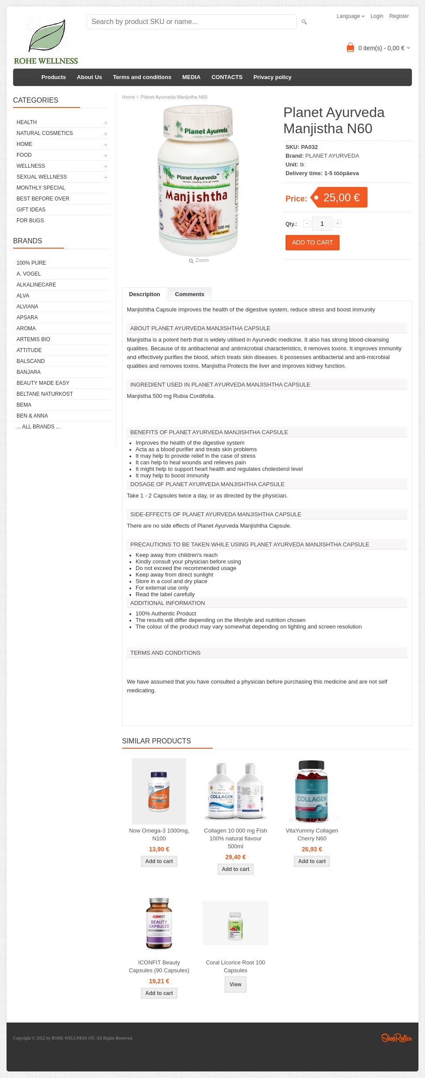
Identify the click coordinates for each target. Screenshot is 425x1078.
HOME (24, 144)
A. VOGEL (29, 274)
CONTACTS (226, 77)
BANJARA (29, 372)
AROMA (26, 328)
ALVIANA (27, 307)
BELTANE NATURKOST (45, 394)
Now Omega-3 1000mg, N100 (159, 834)
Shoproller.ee (396, 1037)
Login (377, 16)
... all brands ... (38, 427)
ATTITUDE (29, 350)
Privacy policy (272, 77)
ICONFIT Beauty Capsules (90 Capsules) (159, 966)
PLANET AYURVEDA (333, 155)
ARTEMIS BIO (33, 339)
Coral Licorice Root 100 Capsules (235, 966)
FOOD (24, 155)
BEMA (24, 405)
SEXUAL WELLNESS (42, 177)
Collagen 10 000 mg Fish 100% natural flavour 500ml (235, 838)
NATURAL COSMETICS (45, 133)
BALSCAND (31, 361)
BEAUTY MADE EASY (43, 383)
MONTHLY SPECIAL (41, 188)
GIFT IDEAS (31, 210)
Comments (189, 294)
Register (399, 16)
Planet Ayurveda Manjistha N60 (174, 97)
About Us (89, 77)
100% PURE (31, 263)
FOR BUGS (30, 221)
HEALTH (27, 122)
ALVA (23, 296)
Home (128, 97)
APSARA (27, 317)
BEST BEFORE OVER (43, 199)
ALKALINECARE (36, 285)
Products (53, 77)
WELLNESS (31, 166)
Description (144, 294)
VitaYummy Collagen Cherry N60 (312, 834)
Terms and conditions (142, 77)
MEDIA (191, 77)
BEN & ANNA (32, 416)
